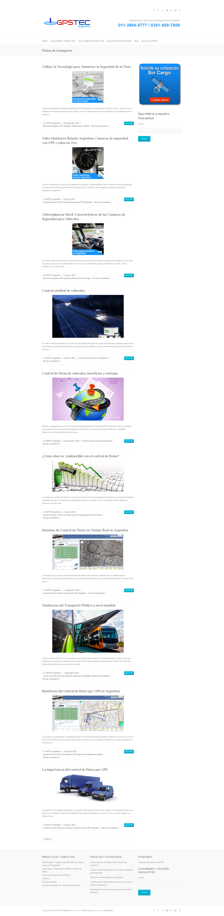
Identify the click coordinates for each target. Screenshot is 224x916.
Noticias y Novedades (82, 676)
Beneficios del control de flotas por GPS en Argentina (81, 691)
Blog (136, 41)
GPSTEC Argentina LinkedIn (171, 11)
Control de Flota (84, 358)
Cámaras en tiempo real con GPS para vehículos (61, 885)
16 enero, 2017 (69, 358)
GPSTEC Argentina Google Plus (162, 11)
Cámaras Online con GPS (53, 202)
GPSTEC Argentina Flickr (175, 11)
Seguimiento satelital (80, 126)
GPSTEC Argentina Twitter (158, 11)
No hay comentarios (100, 126)
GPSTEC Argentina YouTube (167, 11)
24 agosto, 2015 (69, 751)
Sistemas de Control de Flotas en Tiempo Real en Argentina (85, 530)
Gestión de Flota (95, 515)
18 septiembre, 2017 (71, 123)
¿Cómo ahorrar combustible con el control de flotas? (80, 456)
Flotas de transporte (51, 126)
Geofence (46, 878)
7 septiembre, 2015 (70, 673)
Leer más (129, 123)
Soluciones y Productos (63, 41)
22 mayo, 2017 (69, 275)
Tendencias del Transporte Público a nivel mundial (78, 605)
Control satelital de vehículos (63, 290)
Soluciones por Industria (91, 41)
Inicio (45, 41)
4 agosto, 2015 (69, 825)
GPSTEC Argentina (53, 123)
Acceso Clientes (150, 41)
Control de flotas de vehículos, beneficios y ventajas (80, 373)
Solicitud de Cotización (119, 41)
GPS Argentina (65, 126)
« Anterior (47, 839)
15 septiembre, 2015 (71, 590)
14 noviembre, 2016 (71, 441)
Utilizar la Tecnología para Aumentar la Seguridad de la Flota (86, 67)
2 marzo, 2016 (69, 512)
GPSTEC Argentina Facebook (154, 11)
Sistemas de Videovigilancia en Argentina (106, 877)
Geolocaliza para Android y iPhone (56, 875)
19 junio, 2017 (69, 199)
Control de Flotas (64, 515)
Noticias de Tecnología (81, 278)
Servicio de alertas (49, 882)
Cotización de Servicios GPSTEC (151, 862)
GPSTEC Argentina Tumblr (180, 11)
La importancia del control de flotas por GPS (74, 769)
